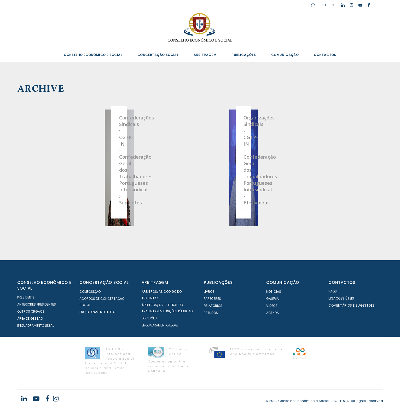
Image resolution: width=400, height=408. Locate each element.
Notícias (273, 291)
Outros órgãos (30, 311)
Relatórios (213, 305)
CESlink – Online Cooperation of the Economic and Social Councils (169, 360)
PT (324, 5)
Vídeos (271, 305)
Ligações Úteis (341, 298)
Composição (90, 291)
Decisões (149, 318)
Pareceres (212, 298)
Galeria (272, 298)
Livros (209, 291)
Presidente (25, 297)
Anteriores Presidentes (36, 304)
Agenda (272, 313)
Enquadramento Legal (35, 325)
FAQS (332, 291)
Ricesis (299, 358)
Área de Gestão (30, 318)
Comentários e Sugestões (351, 305)
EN (332, 5)
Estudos (211, 313)
